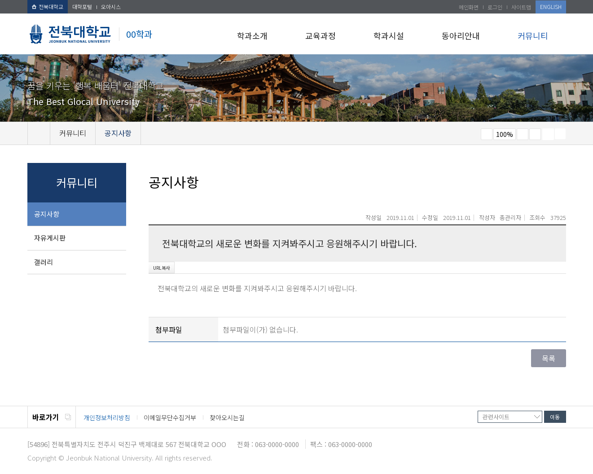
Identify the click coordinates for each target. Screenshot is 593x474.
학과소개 (252, 35)
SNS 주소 (560, 133)
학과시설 (388, 35)
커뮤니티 (533, 35)
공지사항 (46, 214)
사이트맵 (521, 7)
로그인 (495, 7)
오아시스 (111, 6)
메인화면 (469, 7)
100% (504, 134)
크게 (522, 134)
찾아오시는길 (227, 417)
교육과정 (320, 35)
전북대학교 (47, 6)
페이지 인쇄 (548, 134)
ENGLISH (551, 6)
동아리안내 (461, 35)
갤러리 (43, 262)
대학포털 (82, 6)
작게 (486, 134)
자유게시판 (50, 237)
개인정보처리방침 (106, 417)
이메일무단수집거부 (170, 417)
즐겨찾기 (535, 134)
